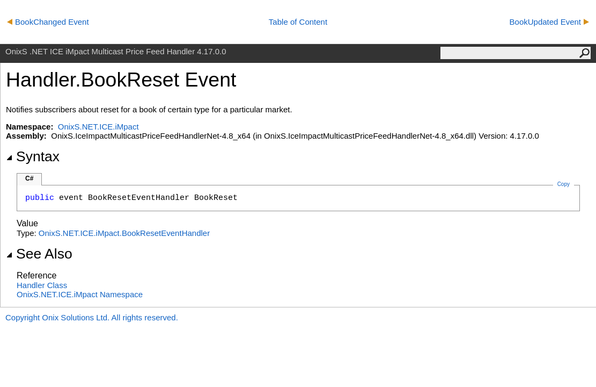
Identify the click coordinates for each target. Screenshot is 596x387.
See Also (39, 254)
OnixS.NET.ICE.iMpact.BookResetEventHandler (124, 233)
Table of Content (298, 21)
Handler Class (42, 285)
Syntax (33, 156)
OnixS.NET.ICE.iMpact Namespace (80, 294)
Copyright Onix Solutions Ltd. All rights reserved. (91, 317)
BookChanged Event (48, 21)
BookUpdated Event (549, 21)
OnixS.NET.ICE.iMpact (98, 126)
